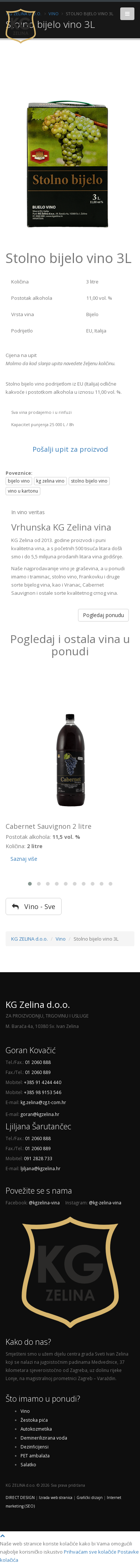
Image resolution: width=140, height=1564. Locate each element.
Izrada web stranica (55, 1497)
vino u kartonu (23, 491)
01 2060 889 (38, 1072)
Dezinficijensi (35, 1447)
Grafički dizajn (90, 1497)
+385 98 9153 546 (42, 1092)
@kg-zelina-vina (105, 1203)
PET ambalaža (35, 1455)
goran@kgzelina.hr (40, 1114)
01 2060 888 (38, 1062)
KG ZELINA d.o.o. (29, 938)
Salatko (28, 1464)
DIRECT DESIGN (20, 1497)
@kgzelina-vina (44, 1203)
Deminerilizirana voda (44, 1438)
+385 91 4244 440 (42, 1082)
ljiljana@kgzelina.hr (40, 1168)
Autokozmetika (36, 1429)
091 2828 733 (38, 1158)
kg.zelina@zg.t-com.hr (43, 1102)
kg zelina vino (50, 481)
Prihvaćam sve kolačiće (90, 1551)
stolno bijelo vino (89, 481)
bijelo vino (19, 481)
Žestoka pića (34, 1420)
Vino (61, 938)
